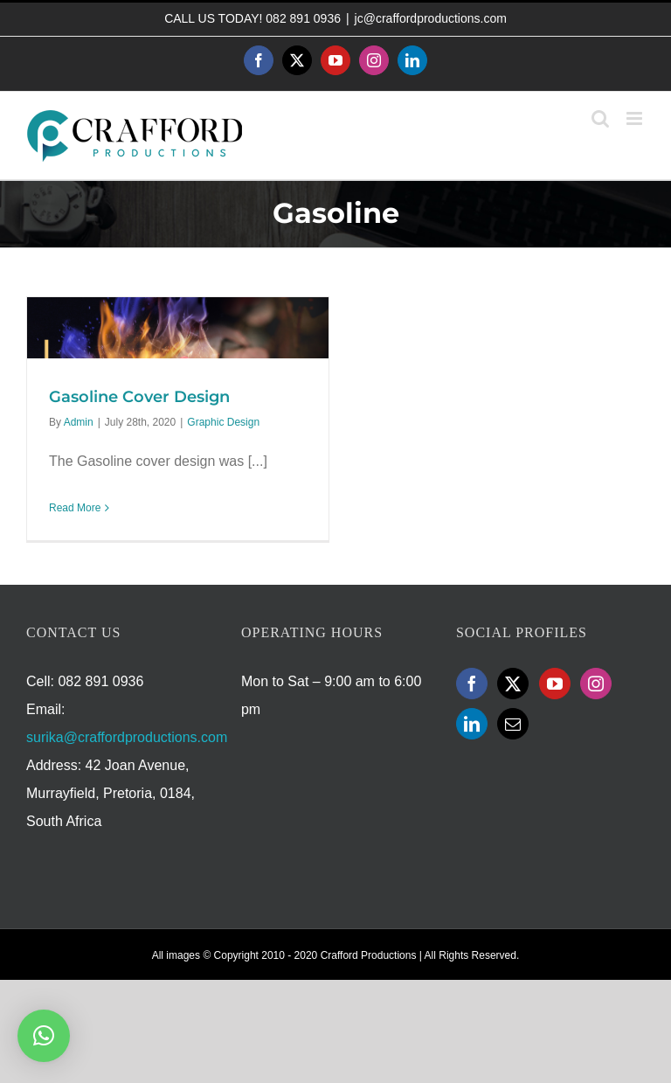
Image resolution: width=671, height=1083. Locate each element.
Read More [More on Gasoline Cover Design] (74, 508)
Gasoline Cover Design (139, 396)
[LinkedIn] (472, 723)
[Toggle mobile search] (600, 118)
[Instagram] (596, 683)
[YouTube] (555, 683)
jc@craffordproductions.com (431, 18)
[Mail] (513, 723)
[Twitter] (513, 683)
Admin (78, 422)
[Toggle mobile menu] (635, 118)
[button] (43, 1036)
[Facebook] (472, 683)
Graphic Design (223, 422)
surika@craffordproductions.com (126, 737)
